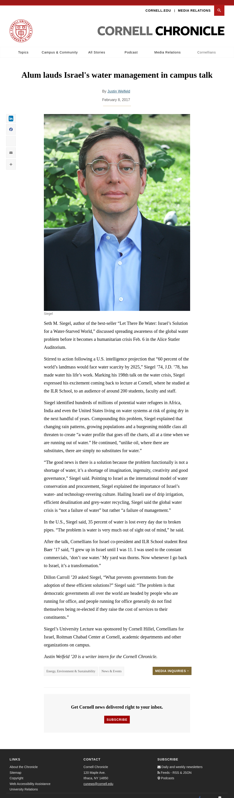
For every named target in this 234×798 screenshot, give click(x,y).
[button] (219, 6)
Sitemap (15, 768)
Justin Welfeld (118, 87)
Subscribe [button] (116, 715)
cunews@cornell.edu (98, 779)
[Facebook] (199, 793)
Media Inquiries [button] (172, 666)
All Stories (96, 48)
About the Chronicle (24, 762)
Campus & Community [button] (60, 48)
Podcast (131, 48)
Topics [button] (23, 48)
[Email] (219, 793)
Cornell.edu (158, 6)
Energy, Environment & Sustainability (70, 667)
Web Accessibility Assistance (30, 779)
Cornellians (206, 48)
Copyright (16, 774)
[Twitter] (209, 793)
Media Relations (194, 6)
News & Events (111, 667)
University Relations (24, 785)
